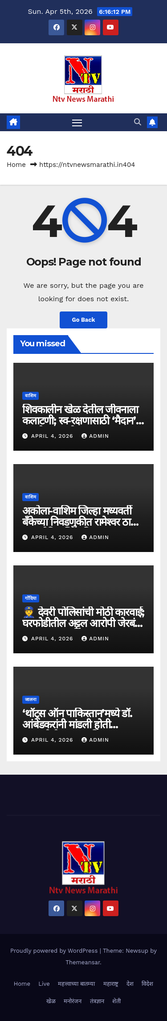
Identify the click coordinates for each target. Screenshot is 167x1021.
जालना (31, 699)
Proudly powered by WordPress (55, 950)
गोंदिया (31, 598)
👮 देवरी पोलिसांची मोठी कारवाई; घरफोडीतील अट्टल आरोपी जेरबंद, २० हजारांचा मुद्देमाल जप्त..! (83, 623)
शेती (116, 1001)
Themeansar (82, 962)
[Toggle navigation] (77, 122)
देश (130, 983)
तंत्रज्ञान (97, 1001)
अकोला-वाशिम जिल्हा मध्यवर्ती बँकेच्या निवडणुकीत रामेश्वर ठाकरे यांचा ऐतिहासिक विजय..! (82, 522)
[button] (137, 122)
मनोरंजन (72, 1001)
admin (95, 436)
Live (44, 983)
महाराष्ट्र (110, 983)
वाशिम (30, 395)
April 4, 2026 (53, 436)
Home (16, 165)
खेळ (51, 1001)
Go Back (83, 319)
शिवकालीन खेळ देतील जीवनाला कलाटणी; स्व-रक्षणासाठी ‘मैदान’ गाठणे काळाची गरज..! (80, 420)
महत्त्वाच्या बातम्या (76, 983)
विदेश (147, 983)
